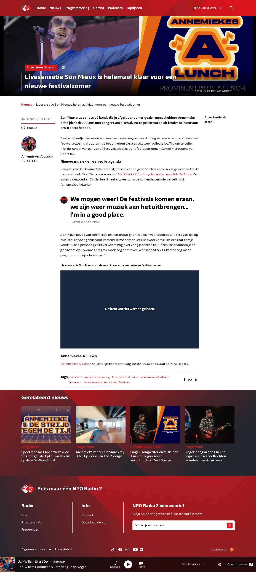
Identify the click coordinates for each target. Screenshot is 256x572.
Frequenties (30, 529)
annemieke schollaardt (155, 377)
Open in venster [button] (240, 564)
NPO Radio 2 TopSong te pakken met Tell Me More (155, 174)
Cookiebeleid (219, 549)
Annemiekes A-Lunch (75, 364)
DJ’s (24, 515)
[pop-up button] (183, 340)
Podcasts (115, 8)
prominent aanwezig (97, 377)
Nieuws (55, 8)
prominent (75, 377)
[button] (115, 564)
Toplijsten (135, 8)
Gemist (98, 8)
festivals (124, 382)
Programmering (77, 8)
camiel (113, 382)
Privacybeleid (63, 549)
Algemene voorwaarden (36, 549)
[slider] (129, 331)
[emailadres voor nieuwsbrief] (183, 525)
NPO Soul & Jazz (208, 8)
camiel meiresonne (95, 382)
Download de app (94, 522)
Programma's (31, 522)
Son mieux (75, 382)
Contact (87, 515)
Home (41, 8)
